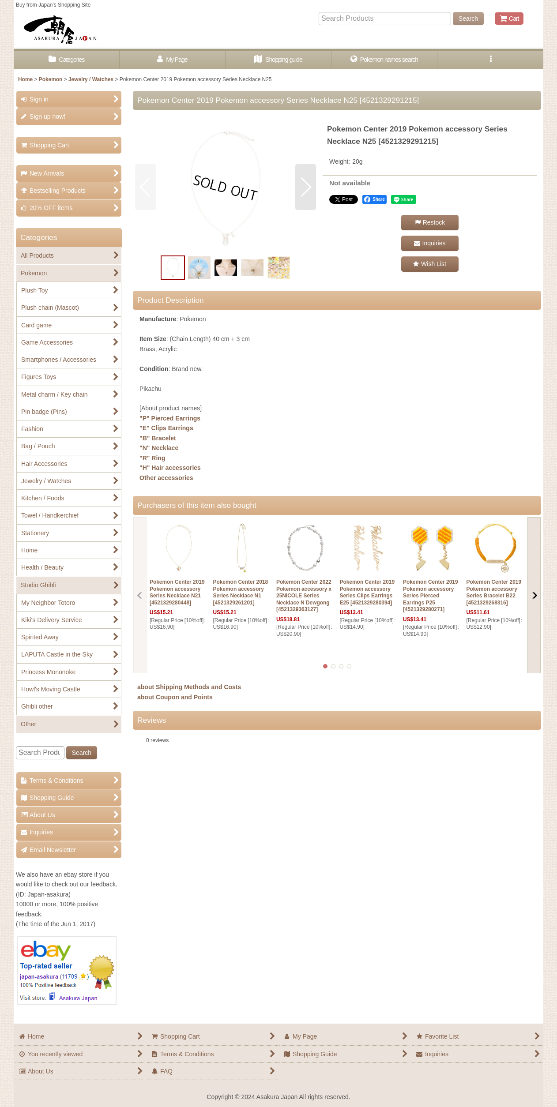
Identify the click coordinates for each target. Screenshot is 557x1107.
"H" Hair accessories (170, 467)
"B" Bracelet (157, 438)
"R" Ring (152, 458)
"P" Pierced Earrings (169, 418)
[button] (490, 60)
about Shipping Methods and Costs (189, 686)
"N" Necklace (158, 447)
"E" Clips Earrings (166, 428)
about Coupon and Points (175, 697)
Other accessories (166, 477)
